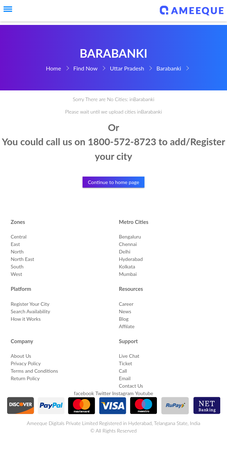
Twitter (103, 393)
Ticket (125, 363)
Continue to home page (113, 182)
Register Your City (30, 304)
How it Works (26, 319)
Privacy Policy (26, 363)
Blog (123, 319)
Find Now (85, 68)
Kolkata (127, 266)
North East (22, 259)
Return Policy (25, 378)
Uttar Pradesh (127, 68)
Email (125, 378)
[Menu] (5, 9)
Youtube (144, 393)
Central (19, 237)
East (15, 244)
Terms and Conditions (34, 371)
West (16, 274)
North (17, 251)
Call (123, 371)
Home (53, 68)
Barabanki (168, 68)
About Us (21, 356)
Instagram (122, 393)
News (125, 311)
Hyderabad (131, 259)
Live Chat (129, 356)
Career (126, 304)
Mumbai (128, 274)
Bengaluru (130, 237)
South (17, 266)
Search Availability (30, 311)
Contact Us (131, 386)
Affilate (126, 326)
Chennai (128, 244)
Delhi (124, 251)
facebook (84, 393)
